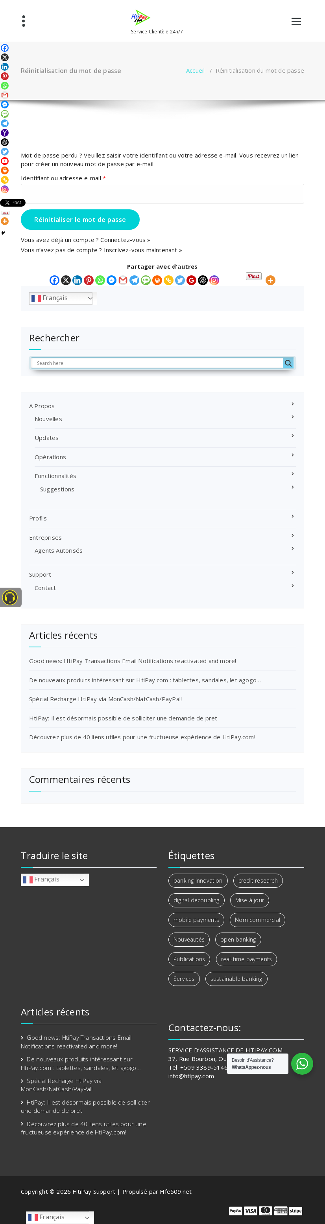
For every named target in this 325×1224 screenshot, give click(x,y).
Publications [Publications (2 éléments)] (189, 959)
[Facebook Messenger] (111, 280)
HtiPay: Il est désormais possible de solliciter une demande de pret (123, 718)
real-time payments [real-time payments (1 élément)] (246, 959)
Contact (45, 588)
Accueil (195, 70)
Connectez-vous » (125, 240)
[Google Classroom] (191, 280)
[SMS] (146, 280)
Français (49, 298)
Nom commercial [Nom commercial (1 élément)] (257, 919)
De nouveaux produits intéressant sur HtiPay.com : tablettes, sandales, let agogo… (145, 680)
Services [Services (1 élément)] (184, 978)
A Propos (42, 406)
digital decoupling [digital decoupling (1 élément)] (197, 900)
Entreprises (45, 537)
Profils (38, 518)
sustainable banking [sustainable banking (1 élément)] (236, 978)
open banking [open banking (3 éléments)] (238, 939)
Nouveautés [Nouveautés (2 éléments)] (189, 939)
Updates (47, 438)
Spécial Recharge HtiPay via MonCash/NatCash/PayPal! (105, 699)
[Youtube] (5, 161)
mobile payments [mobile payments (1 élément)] (196, 919)
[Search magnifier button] (288, 363)
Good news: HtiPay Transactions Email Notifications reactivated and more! (132, 661)
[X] (66, 280)
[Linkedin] (77, 280)
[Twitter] (180, 280)
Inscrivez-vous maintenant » (143, 250)
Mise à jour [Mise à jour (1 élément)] (249, 900)
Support (40, 574)
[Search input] (159, 363)
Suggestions (57, 489)
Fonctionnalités (55, 476)
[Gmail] (123, 280)
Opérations (50, 457)
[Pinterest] (89, 280)
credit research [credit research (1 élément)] (258, 880)
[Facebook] (54, 280)
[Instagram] (214, 280)
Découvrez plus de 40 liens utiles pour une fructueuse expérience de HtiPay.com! (142, 737)
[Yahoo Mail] (5, 133)
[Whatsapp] (100, 280)
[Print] (157, 280)
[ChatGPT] (203, 280)
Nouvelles (48, 419)
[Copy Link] (169, 280)
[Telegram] (134, 280)
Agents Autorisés (59, 550)
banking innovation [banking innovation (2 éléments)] (198, 880)
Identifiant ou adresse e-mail (63, 178)
